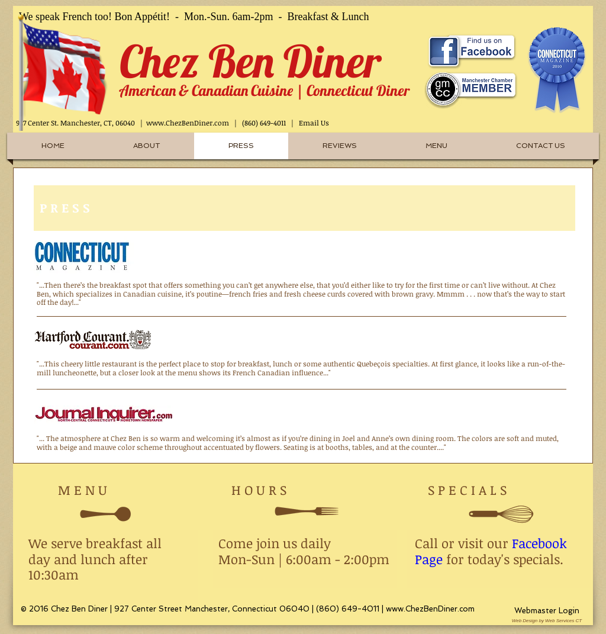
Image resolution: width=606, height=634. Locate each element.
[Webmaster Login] (547, 610)
